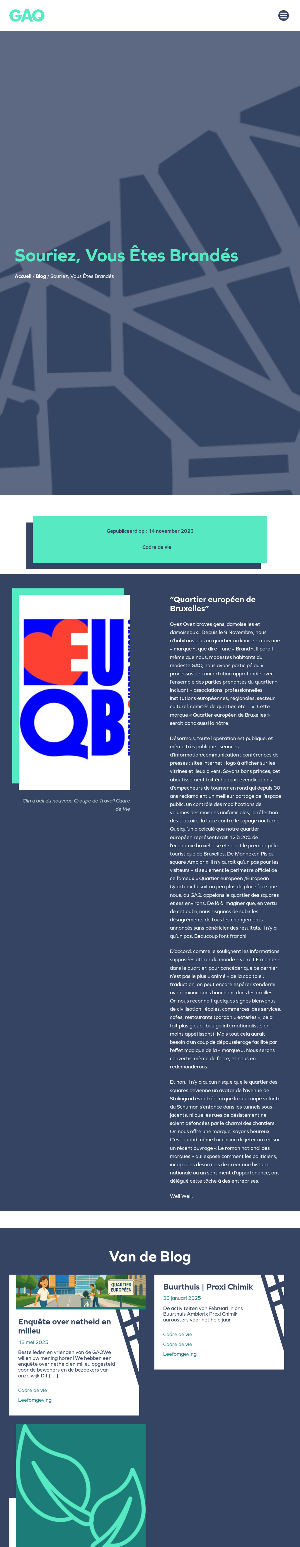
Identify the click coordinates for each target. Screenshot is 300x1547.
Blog (41, 276)
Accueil (23, 276)
